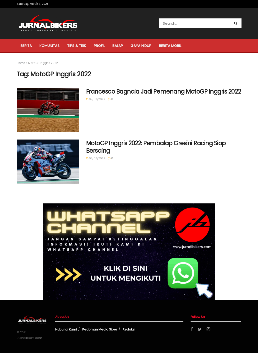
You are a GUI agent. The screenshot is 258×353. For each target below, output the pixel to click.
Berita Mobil (170, 45)
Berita (26, 45)
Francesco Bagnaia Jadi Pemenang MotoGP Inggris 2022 (163, 91)
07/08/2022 (95, 99)
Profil (99, 45)
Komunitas (49, 45)
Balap (117, 45)
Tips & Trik (76, 45)
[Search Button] (237, 23)
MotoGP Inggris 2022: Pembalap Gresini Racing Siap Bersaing (156, 147)
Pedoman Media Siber (99, 329)
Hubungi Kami (66, 329)
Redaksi (129, 329)
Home (21, 63)
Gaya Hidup (141, 45)
